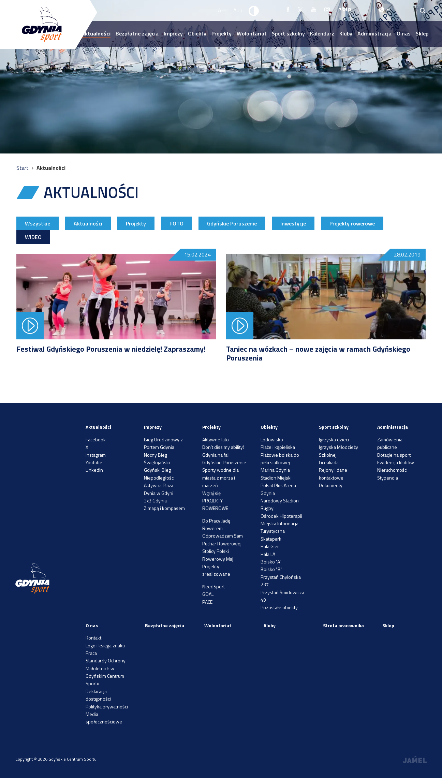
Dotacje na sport (394, 454)
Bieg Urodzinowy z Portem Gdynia (163, 443)
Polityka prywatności (107, 706)
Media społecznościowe (104, 717)
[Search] (422, 10)
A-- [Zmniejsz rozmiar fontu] (222, 10)
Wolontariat (252, 33)
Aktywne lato (215, 439)
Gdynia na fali (216, 454)
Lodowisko (272, 439)
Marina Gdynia (275, 469)
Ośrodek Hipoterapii (281, 515)
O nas (404, 33)
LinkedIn (94, 469)
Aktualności (88, 223)
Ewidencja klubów (395, 462)
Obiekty (197, 33)
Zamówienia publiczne (389, 443)
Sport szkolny (288, 33)
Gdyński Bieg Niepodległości (159, 473)
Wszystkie (37, 223)
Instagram (96, 454)
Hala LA (268, 554)
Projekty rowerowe (352, 223)
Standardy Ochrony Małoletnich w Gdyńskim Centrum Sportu (106, 672)
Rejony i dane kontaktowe (333, 473)
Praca (91, 653)
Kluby (345, 33)
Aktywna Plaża (158, 485)
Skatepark (271, 538)
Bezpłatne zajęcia (137, 33)
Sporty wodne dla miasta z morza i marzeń (220, 477)
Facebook (96, 439)
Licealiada (329, 462)
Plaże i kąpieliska (278, 447)
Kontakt (93, 637)
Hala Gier (270, 546)
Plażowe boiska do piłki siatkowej (280, 458)
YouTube (94, 462)
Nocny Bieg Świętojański (157, 458)
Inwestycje (293, 223)
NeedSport (213, 586)
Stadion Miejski (276, 477)
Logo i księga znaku (105, 645)
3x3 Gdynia (155, 500)
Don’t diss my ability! (223, 447)
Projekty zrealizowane (216, 570)
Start (23, 168)
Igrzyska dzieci (334, 439)
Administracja (374, 33)
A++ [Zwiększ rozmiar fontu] (238, 10)
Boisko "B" (271, 569)
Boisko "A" (271, 561)
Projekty (221, 33)
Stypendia (387, 477)
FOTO (176, 223)
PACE (207, 601)
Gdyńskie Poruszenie (232, 223)
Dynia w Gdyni (158, 493)
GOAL (207, 594)
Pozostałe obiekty (279, 607)
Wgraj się (211, 493)
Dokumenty (330, 485)
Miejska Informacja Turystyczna (279, 527)
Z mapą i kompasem (164, 508)
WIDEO (33, 237)
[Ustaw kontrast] (254, 10)
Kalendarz (322, 33)
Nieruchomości (392, 469)
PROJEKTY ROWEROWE (215, 504)
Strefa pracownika (343, 625)
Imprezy (173, 33)
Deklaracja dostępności (98, 695)
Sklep (422, 33)
